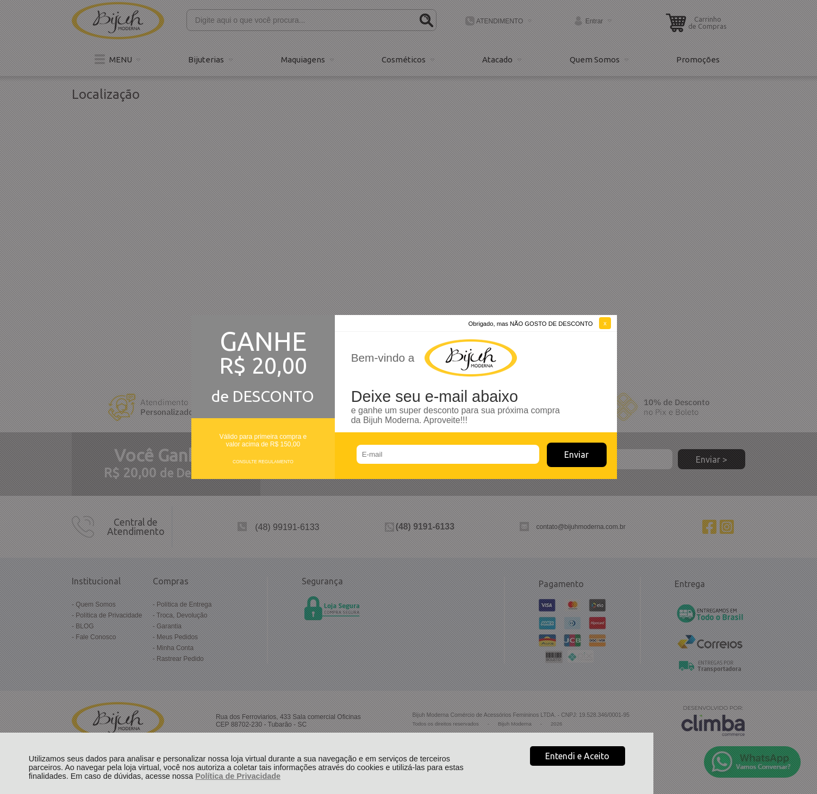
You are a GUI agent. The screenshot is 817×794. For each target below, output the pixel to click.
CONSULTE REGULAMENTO (263, 461)
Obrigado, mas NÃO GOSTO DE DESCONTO (531, 323)
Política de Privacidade (237, 776)
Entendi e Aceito (577, 756)
